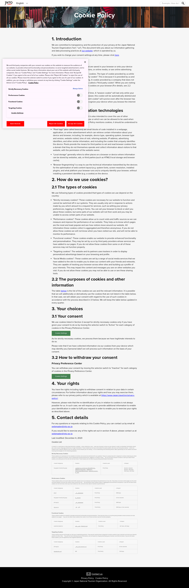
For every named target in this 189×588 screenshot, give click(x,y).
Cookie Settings (61, 333)
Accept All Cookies (75, 124)
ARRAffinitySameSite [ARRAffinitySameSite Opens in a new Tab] (80, 469)
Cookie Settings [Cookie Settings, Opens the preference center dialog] (17, 113)
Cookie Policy (101, 578)
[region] (45, 94)
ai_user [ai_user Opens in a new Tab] (77, 472)
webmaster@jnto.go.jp (62, 426)
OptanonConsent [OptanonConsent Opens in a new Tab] (93, 471)
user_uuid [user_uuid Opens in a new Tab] (78, 526)
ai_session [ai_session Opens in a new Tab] (78, 497)
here (117, 55)
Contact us (97, 574)
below (64, 291)
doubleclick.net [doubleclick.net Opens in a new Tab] (58, 551)
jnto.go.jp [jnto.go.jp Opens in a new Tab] (56, 507)
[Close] (85, 62)
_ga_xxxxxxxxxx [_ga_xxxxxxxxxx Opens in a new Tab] (79, 493)
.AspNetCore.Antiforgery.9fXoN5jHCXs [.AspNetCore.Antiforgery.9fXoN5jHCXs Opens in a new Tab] (85, 468)
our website (87, 50)
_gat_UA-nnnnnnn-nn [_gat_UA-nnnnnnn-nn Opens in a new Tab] (81, 546)
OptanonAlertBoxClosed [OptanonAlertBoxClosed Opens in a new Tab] (81, 471)
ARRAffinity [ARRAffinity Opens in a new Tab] (89, 469)
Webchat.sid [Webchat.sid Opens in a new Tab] (84, 526)
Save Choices (15, 124)
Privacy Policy (87, 578)
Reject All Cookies (56, 124)
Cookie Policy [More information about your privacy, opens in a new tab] (33, 83)
